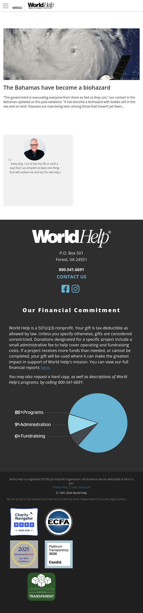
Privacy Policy (60, 487)
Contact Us (71, 277)
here (45, 367)
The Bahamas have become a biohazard (56, 87)
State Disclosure (81, 487)
